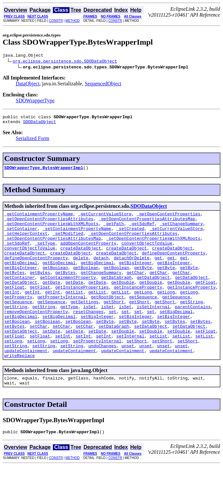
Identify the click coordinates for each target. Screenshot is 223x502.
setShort (136, 371)
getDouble (122, 301)
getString (191, 324)
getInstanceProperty (138, 306)
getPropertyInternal (61, 318)
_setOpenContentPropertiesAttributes (132, 242)
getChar (135, 289)
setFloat (205, 359)
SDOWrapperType (35, 101)
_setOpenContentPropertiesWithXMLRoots (153, 248)
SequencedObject (103, 84)
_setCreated (130, 236)
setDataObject (150, 353)
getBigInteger (135, 277)
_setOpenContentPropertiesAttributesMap (52, 248)
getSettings (85, 324)
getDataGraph (116, 295)
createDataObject (80, 260)
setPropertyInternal (97, 371)
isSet (89, 330)
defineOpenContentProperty (173, 265)
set (112, 336)
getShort (114, 324)
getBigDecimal (20, 277)
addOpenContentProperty (88, 254)
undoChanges (102, 377)
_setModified (68, 242)
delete (80, 271)
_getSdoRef (141, 230)
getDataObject (153, 295)
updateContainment (26, 383)
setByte (105, 348)
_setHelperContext (26, 242)
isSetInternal (153, 330)
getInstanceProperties (82, 306)
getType (69, 330)
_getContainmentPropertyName (38, 219)
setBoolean (17, 348)
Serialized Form (32, 141)
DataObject (28, 84)
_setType (45, 254)
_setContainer (20, 236)
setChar (39, 353)
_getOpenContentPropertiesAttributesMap (147, 224)
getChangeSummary (101, 289)
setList (158, 365)
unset (127, 377)
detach (101, 271)
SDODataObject (39, 124)
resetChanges (88, 336)
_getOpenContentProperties (168, 219)
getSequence (143, 318)
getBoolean (55, 283)
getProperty (18, 318)
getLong (143, 312)
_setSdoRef (17, 254)
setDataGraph (114, 353)
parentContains (193, 330)
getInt (12, 312)
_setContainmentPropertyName (76, 236)
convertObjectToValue (146, 254)
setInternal (130, 365)
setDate (51, 359)
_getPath (114, 230)
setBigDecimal (176, 336)
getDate (51, 301)
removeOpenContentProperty (36, 336)
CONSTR (56, 20)
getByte (143, 283)
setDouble (122, 359)
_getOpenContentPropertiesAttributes (48, 224)
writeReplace (19, 389)
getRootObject (107, 318)
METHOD (73, 20)
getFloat (205, 301)
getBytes (14, 289)
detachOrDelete (131, 271)
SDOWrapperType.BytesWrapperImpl (43, 171)
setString (15, 377)
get (158, 271)
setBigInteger (97, 342)
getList (74, 312)
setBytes (175, 348)
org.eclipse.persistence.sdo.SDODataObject (65, 62)
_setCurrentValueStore (176, 236)
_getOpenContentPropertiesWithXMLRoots (51, 230)
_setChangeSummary (181, 230)
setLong (13, 371)
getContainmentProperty (68, 295)
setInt (63, 365)
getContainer (19, 295)
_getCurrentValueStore (105, 219)
